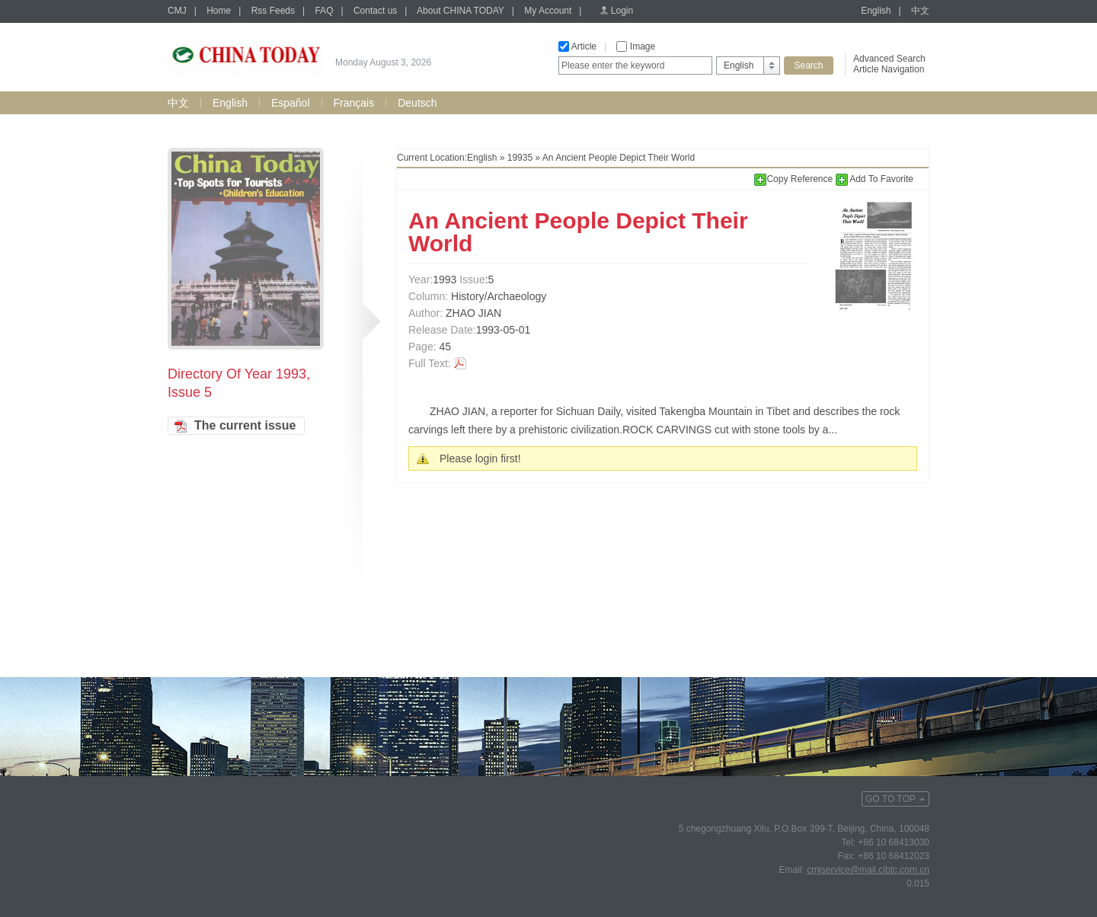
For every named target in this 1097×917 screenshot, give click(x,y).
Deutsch (417, 103)
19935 (520, 157)
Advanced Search (889, 58)
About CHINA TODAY (460, 10)
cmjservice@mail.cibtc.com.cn (868, 869)
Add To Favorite (875, 179)
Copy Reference (794, 179)
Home (218, 10)
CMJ (177, 10)
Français (354, 103)
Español (290, 103)
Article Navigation (888, 69)
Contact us (375, 10)
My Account (547, 10)
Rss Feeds (273, 10)
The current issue (245, 425)
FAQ (324, 10)
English (876, 10)
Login (622, 10)
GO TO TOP (890, 799)
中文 (920, 10)
